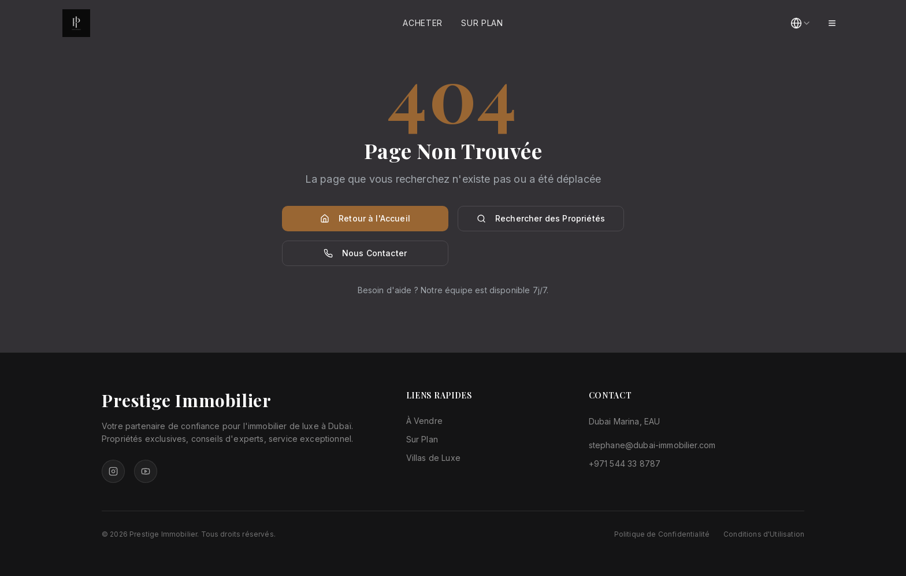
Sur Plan (482, 23)
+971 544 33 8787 (625, 463)
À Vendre (424, 421)
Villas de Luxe (433, 458)
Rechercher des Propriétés (541, 218)
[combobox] (800, 23)
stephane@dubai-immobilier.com (652, 445)
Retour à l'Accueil (365, 218)
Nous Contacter (365, 253)
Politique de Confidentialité (662, 534)
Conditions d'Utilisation (763, 534)
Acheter (423, 23)
